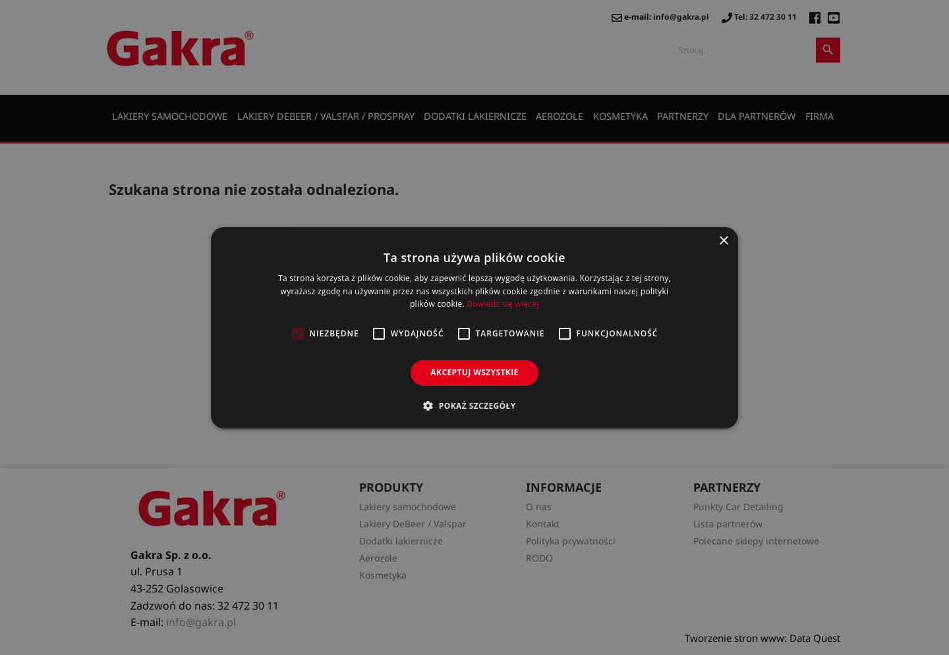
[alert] (474, 327)
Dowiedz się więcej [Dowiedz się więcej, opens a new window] (503, 303)
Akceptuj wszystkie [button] (474, 372)
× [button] (723, 241)
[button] (474, 405)
